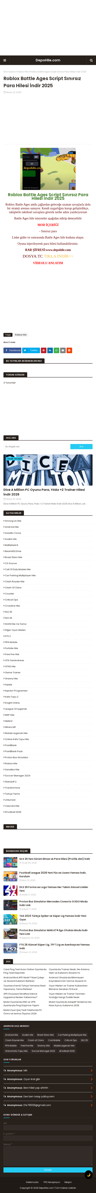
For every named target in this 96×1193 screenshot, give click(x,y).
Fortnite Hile (11, 648)
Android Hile (12, 527)
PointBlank (11, 745)
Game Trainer (13, 672)
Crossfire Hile (12, 605)
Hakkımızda (32, 1182)
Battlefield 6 (11, 545)
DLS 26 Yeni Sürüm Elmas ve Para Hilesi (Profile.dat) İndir (54, 859)
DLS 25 (8, 611)
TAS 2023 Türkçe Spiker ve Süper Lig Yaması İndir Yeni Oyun (52, 917)
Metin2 (8, 721)
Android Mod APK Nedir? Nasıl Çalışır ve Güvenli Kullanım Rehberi (23, 979)
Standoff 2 (10, 781)
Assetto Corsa (13, 533)
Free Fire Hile (12, 654)
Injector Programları (16, 690)
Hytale (8, 684)
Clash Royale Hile (14, 581)
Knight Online (12, 702)
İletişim (68, 1182)
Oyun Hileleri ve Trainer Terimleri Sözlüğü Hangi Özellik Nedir (67, 995)
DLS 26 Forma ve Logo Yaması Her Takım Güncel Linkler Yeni (53, 888)
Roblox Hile (22, 71)
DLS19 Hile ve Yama (15, 624)
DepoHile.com (48, 60)
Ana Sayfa (9, 71)
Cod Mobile (54, 1040)
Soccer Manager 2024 (17, 775)
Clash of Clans (13, 587)
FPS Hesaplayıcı (52, 1182)
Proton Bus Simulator (16, 757)
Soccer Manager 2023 (43, 1051)
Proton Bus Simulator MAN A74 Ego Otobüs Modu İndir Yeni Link (53, 932)
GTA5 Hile (10, 666)
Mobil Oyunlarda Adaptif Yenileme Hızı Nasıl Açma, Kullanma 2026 (70, 1003)
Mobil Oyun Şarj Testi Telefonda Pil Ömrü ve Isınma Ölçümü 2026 (22, 1011)
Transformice (12, 787)
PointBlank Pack (14, 751)
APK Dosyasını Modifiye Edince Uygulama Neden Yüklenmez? (20, 995)
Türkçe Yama (12, 793)
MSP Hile (9, 715)
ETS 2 (8, 636)
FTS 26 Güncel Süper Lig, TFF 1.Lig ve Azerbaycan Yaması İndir (54, 946)
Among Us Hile (13, 521)
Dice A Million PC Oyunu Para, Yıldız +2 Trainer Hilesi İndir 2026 (44, 492)
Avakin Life (11, 539)
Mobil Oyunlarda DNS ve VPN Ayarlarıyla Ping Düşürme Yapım (21, 1003)
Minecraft (10, 727)
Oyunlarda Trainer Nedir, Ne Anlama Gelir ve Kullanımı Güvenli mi (69, 971)
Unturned (10, 800)
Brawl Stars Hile (13, 557)
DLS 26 (8, 618)
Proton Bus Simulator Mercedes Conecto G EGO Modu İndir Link (53, 903)
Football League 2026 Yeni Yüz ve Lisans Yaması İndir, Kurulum (52, 874)
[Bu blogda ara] (36, 446)
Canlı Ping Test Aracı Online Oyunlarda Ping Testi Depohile (24, 971)
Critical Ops (11, 599)
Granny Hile (11, 678)
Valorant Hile (12, 806)
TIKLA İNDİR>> (58, 256)
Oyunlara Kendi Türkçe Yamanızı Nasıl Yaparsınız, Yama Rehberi (24, 987)
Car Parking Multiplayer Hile (20, 575)
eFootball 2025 (13, 812)
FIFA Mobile (11, 642)
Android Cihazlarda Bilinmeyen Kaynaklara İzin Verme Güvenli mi (67, 979)
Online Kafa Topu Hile (17, 739)
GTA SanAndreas (14, 660)
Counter (9, 593)
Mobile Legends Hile (16, 733)
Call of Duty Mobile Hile (18, 569)
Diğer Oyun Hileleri (15, 630)
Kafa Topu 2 (11, 696)
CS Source (11, 563)
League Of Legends (16, 709)
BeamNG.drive (13, 551)
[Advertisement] (48, 27)
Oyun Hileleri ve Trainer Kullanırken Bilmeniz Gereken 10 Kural (68, 987)
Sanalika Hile (12, 769)
